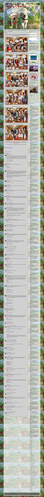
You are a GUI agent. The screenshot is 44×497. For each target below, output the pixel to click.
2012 (30, 490)
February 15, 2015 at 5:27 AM (9, 371)
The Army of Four (8, 218)
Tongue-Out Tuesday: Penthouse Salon (34, 112)
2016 (30, 443)
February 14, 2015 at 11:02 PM (9, 323)
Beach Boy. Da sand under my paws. (33, 214)
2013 (30, 489)
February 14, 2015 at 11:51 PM (9, 337)
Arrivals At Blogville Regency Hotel (34, 472)
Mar (30, 453)
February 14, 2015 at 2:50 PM (9, 187)
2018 (30, 441)
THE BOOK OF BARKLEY (33, 161)
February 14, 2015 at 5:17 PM (9, 261)
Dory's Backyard (32, 377)
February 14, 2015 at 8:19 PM (9, 312)
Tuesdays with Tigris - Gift (32, 114)
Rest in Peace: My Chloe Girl (33, 330)
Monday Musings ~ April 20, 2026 (33, 143)
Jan (30, 487)
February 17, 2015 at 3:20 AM (9, 403)
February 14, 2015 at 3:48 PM (9, 216)
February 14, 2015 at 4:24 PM (9, 237)
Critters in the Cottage (32, 295)
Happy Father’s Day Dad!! (32, 268)
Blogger (26, 494)
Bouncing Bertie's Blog (32, 250)
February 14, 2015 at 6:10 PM (9, 282)
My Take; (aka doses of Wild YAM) (33, 154)
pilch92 (7, 388)
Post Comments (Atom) (10, 419)
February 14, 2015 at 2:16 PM (9, 161)
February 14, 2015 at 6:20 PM (9, 287)
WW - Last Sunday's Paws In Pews (34, 466)
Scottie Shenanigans (32, 420)
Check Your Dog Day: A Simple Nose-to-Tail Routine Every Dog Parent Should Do (34, 167)
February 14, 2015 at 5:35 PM (9, 267)
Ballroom (31, 470)
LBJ (6, 269)
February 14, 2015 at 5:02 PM (9, 255)
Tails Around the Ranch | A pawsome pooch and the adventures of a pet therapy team (34, 142)
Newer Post (6, 417)
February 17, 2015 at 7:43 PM (9, 413)
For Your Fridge (32, 455)
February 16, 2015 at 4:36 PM (9, 394)
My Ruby (31, 468)
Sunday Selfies (31, 147)
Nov (30, 446)
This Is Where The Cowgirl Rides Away (34, 430)
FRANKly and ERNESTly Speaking (34, 391)
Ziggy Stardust (8, 189)
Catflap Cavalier (31, 334)
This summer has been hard (33, 356)
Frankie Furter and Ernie (9, 207)
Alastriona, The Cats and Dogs (9, 253)
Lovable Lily (7, 294)
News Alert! (31, 457)
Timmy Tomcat (8, 373)
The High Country (32, 232)
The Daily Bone (31, 218)
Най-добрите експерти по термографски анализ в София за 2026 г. (34, 198)
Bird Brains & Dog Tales (32, 179)
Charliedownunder (8, 396)
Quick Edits (31, 465)
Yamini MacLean (8, 154)
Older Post (26, 417)
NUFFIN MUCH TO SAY (32, 351)
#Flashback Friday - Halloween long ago (34, 339)
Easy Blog (31, 118)
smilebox (16, 144)
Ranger (7, 257)
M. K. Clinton (7, 356)
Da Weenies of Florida (32, 203)
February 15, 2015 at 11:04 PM (9, 382)
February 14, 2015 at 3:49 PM (9, 222)
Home (16, 417)
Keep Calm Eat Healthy (32, 411)
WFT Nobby (7, 184)
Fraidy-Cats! (31, 300)
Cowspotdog (31, 286)
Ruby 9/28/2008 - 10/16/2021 (33, 256)
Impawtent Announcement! (33, 485)
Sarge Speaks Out (32, 343)
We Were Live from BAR (32, 425)
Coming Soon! (31, 479)
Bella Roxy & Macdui (8, 224)
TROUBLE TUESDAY (32, 119)
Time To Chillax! (32, 469)
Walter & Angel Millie (8, 202)
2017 (30, 442)
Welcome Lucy (31, 416)
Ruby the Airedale (32, 255)
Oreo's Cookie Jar (32, 382)
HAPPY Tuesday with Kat (32, 128)
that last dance (18, 156)
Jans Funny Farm (32, 309)
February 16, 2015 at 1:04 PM (9, 390)
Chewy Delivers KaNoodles (33, 478)
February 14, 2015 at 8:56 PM (9, 319)
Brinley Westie (8, 352)
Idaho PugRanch (8, 239)
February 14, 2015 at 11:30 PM (9, 332)
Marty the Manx (8, 263)
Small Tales (31, 137)
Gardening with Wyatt (32, 272)
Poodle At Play (31, 401)
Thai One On (31, 282)
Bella (30, 265)
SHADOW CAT (31, 177)
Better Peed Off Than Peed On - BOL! (34, 482)
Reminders (31, 467)
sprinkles (7, 334)
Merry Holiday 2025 (32, 209)
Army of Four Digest (32, 236)
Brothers (31, 480)
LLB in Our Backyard (32, 132)
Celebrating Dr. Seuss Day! (32, 378)
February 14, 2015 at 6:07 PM (9, 272)
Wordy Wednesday (32, 291)
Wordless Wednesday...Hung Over (33, 344)
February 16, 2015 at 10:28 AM (9, 386)
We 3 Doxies (31, 434)
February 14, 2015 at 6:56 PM (9, 300)
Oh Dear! (31, 219)
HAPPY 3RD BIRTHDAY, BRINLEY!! (33, 314)
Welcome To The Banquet (33, 471)
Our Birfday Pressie (32, 483)
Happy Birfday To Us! (32, 484)
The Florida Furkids (8, 302)
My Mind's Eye (31, 346)
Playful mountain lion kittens (33, 159)
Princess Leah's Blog (32, 276)
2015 (30, 444)
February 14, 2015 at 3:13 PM (9, 200)
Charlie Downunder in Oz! (33, 360)
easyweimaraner (8, 367)
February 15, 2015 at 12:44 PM (9, 376)
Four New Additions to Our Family (33, 387)
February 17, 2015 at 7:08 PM (9, 409)
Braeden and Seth (8, 314)
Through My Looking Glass (33, 260)
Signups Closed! (32, 481)
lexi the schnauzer (32, 123)
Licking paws (31, 246)
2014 (30, 488)
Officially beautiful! (32, 184)
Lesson (31, 458)
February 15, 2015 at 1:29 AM (9, 359)
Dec (30, 445)
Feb (30, 454)
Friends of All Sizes (32, 397)
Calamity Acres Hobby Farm (33, 223)
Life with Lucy (31, 172)
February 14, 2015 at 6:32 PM (9, 292)
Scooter (7, 163)
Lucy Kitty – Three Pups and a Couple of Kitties (33, 106)
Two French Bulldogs (32, 319)
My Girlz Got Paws (32, 364)
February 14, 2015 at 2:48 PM (9, 182)
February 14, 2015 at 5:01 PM (9, 251)
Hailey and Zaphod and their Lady (10, 392)
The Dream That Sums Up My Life (33, 373)
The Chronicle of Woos (32, 188)
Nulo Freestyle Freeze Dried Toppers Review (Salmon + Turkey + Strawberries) (34, 324)
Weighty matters (32, 241)
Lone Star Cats (31, 150)
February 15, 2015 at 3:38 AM (9, 365)
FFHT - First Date (32, 456)
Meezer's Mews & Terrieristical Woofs (10, 246)
